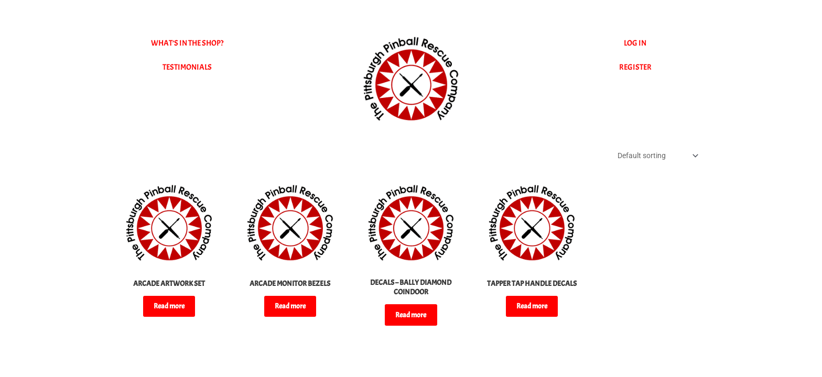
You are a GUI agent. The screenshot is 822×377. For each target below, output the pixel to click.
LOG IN (635, 43)
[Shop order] (652, 156)
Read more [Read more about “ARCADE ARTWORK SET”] (169, 311)
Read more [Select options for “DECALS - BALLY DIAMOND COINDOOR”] (411, 320)
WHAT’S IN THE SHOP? (187, 43)
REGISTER (635, 67)
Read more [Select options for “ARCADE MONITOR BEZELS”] (290, 311)
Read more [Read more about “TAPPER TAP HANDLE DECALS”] (532, 320)
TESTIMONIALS (187, 67)
